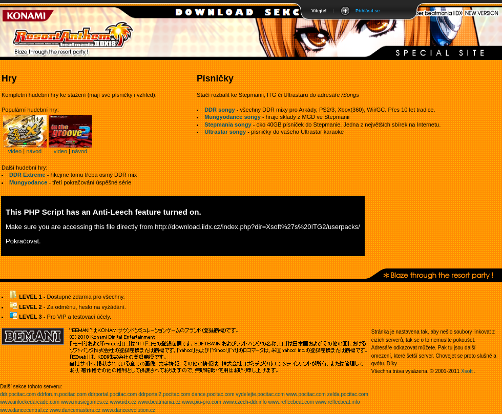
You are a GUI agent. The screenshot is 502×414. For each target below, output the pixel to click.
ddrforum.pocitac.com (62, 394)
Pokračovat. (23, 241)
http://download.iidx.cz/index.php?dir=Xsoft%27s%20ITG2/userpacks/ (257, 227)
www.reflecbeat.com (291, 402)
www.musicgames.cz (85, 402)
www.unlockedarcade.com (29, 402)
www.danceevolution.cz (128, 410)
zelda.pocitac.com (347, 394)
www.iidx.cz (123, 402)
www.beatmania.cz (159, 402)
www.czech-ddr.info (245, 402)
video (15, 151)
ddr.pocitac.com (18, 394)
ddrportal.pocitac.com (112, 394)
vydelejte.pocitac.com (260, 394)
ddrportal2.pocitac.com (164, 394)
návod (33, 151)
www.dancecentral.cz (24, 410)
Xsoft (467, 371)
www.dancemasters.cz (75, 410)
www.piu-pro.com (201, 402)
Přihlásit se (367, 10)
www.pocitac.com (306, 394)
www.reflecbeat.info (338, 402)
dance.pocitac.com (213, 394)
